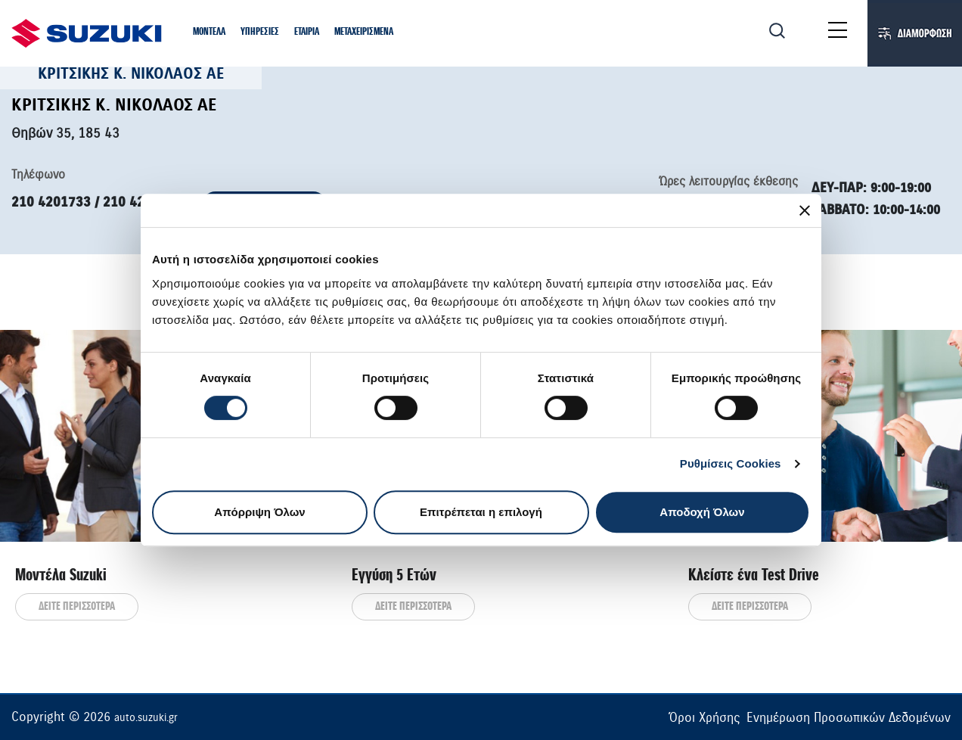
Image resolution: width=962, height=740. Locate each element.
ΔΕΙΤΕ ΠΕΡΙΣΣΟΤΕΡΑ (77, 606)
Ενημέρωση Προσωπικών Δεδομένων (848, 717)
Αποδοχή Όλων (701, 511)
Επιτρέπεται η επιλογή (481, 511)
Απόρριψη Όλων (259, 511)
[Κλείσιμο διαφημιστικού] (804, 210)
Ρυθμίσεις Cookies (730, 463)
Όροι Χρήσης (704, 717)
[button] (209, 33)
